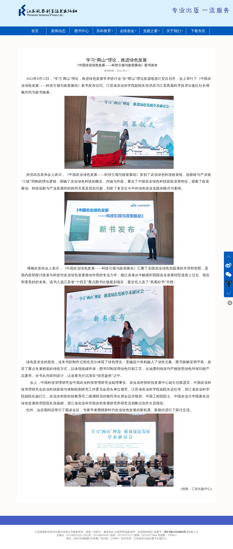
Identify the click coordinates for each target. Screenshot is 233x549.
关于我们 (173, 31)
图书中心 (81, 31)
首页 (35, 31)
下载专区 (198, 31)
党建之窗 (150, 31)
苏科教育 (103, 31)
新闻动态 (58, 31)
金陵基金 (127, 31)
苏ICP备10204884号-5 (176, 532)
